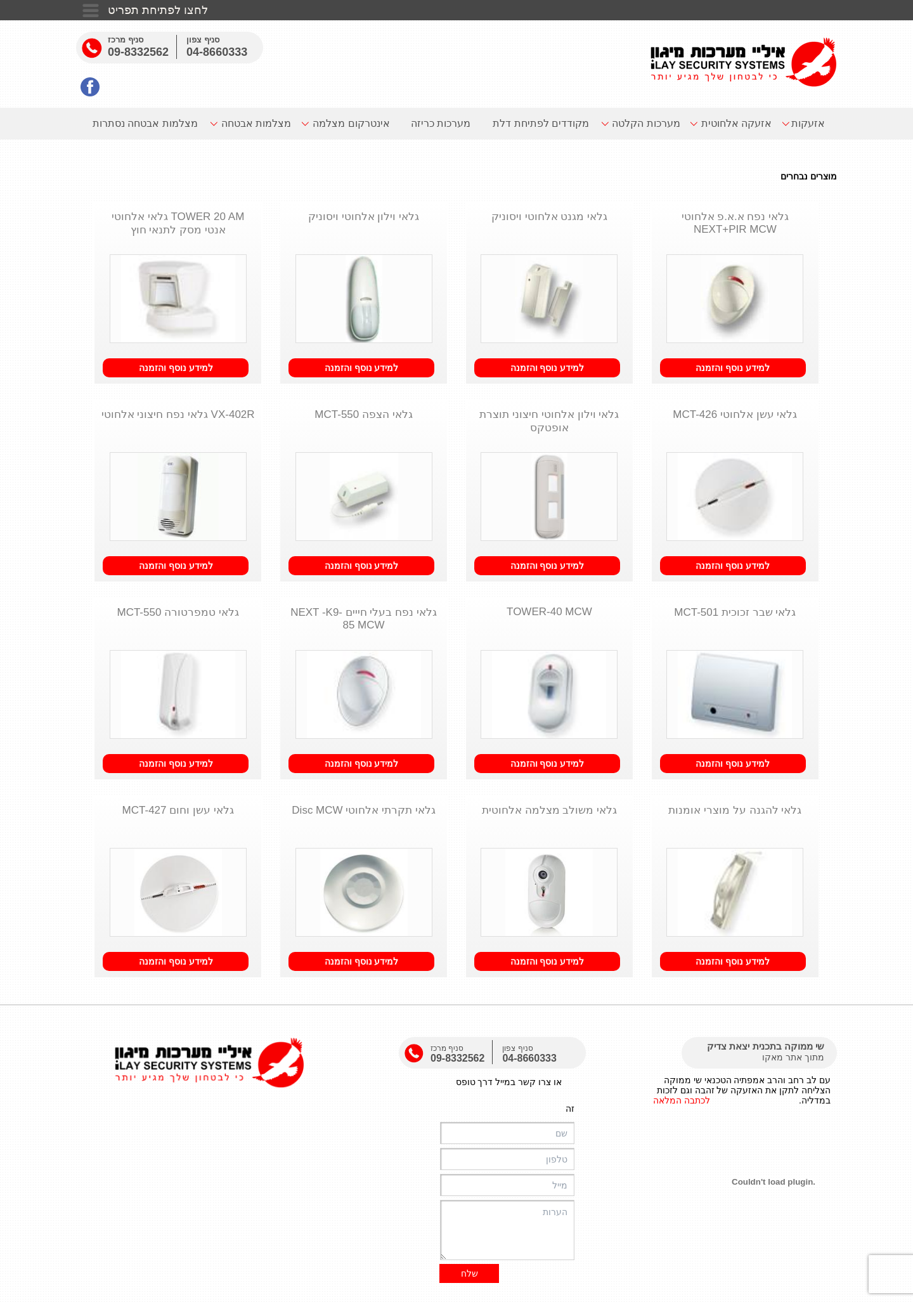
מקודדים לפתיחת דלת (541, 123)
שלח (469, 1273)
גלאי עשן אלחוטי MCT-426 (735, 414)
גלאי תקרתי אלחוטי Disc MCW (363, 810)
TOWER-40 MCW (549, 612)
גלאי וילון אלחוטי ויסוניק (363, 217)
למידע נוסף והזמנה (733, 368)
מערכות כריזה (440, 123)
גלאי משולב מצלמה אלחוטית (549, 810)
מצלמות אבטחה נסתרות (145, 123)
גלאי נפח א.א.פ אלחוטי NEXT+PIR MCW (735, 223)
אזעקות (808, 123)
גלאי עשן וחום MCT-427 (178, 810)
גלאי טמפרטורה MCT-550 (177, 612)
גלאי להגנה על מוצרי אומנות (734, 810)
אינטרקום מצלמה (351, 123)
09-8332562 (138, 52)
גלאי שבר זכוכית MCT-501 (735, 612)
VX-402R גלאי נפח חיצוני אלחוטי (178, 414)
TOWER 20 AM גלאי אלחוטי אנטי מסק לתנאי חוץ (178, 223)
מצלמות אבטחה (256, 123)
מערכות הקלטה (646, 123)
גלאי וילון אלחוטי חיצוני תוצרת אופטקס (549, 421)
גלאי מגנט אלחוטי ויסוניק (549, 217)
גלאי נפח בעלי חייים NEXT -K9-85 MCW (363, 618)
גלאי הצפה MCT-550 (363, 414)
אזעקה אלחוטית (736, 123)
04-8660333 (216, 52)
